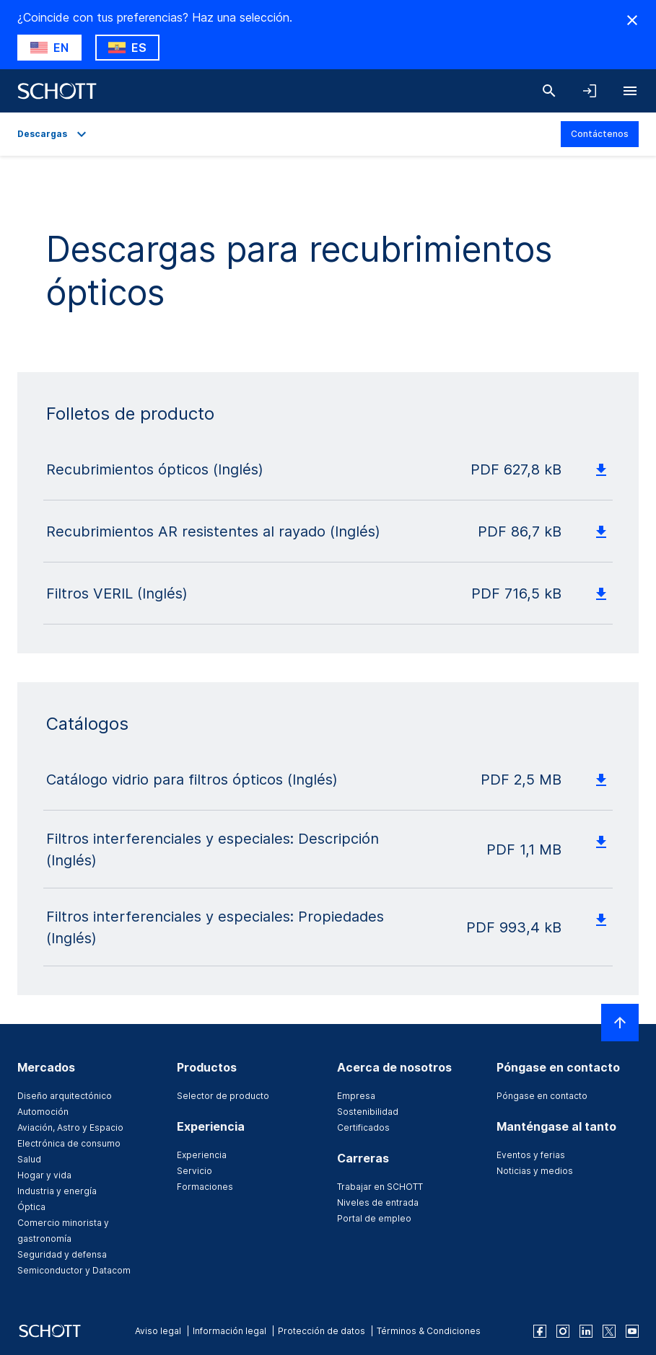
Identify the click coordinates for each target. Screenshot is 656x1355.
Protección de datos (321, 1330)
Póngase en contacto (542, 1095)
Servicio (194, 1170)
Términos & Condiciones (429, 1330)
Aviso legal (158, 1330)
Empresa (356, 1095)
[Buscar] (549, 91)
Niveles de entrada (378, 1202)
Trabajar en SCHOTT (380, 1186)
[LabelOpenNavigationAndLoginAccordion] (589, 91)
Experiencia (202, 1154)
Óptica (31, 1206)
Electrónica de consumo (69, 1143)
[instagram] (562, 1331)
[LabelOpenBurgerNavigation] (630, 91)
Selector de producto (223, 1095)
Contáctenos (600, 133)
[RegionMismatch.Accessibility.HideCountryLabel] (632, 20)
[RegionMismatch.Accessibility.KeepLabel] (127, 48)
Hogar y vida (44, 1175)
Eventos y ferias (531, 1154)
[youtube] (632, 1331)
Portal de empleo (374, 1218)
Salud (29, 1159)
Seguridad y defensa (62, 1254)
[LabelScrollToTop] (620, 1022)
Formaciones (205, 1186)
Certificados (363, 1127)
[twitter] (609, 1331)
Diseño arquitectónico (64, 1095)
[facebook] (539, 1331)
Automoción (43, 1111)
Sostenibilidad (367, 1111)
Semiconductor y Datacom (74, 1270)
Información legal (229, 1330)
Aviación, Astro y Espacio (70, 1127)
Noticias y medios (535, 1170)
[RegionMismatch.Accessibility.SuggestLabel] (49, 48)
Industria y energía (57, 1191)
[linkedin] (586, 1331)
